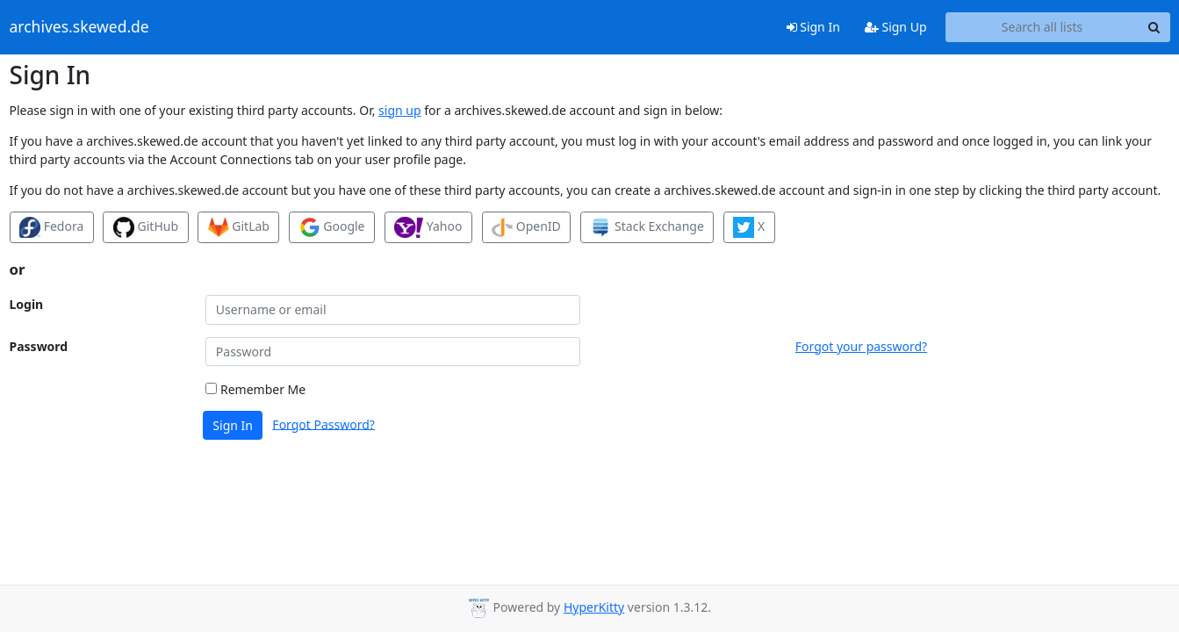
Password (39, 346)
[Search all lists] (1042, 27)
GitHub (145, 227)
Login (27, 304)
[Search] (1154, 27)
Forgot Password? (323, 423)
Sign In (813, 26)
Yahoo (428, 227)
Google (332, 227)
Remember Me (255, 389)
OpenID (526, 227)
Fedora (51, 227)
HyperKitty (594, 607)
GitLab (239, 227)
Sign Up (896, 26)
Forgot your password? (861, 346)
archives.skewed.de (79, 27)
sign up (399, 110)
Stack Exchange (646, 227)
